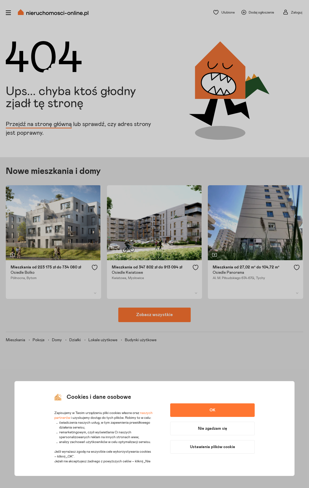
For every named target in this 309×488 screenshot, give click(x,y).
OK (212, 410)
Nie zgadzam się (212, 428)
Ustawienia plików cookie (212, 447)
